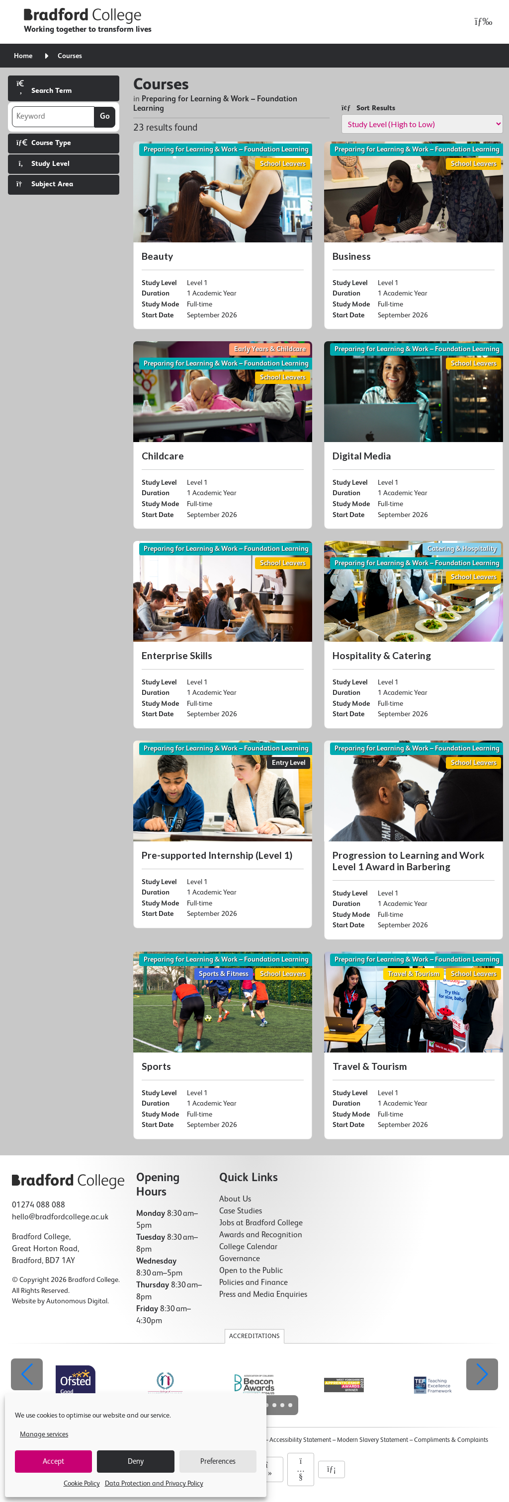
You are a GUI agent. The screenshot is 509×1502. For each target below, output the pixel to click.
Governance (239, 1259)
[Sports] (222, 1045)
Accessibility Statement (300, 1440)
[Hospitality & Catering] (413, 635)
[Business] (413, 235)
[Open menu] (481, 21)
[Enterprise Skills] (222, 635)
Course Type (43, 143)
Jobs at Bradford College (261, 1223)
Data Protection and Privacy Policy (154, 1483)
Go (105, 117)
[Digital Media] (413, 435)
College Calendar (248, 1247)
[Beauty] (222, 235)
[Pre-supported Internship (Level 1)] (222, 834)
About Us (235, 1199)
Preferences (218, 1461)
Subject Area (44, 184)
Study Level (43, 163)
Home (23, 56)
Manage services (44, 1434)
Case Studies (240, 1211)
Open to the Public (251, 1271)
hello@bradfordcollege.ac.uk (60, 1217)
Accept (53, 1461)
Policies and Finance (253, 1283)
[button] (482, 1374)
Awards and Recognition (260, 1235)
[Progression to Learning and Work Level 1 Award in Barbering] (413, 840)
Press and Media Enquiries (263, 1295)
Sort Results (368, 108)
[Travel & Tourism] (413, 1045)
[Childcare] (222, 435)
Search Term (44, 87)
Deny (136, 1461)
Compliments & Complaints (451, 1440)
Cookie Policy (82, 1483)
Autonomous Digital (76, 1301)
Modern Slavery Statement (372, 1440)
